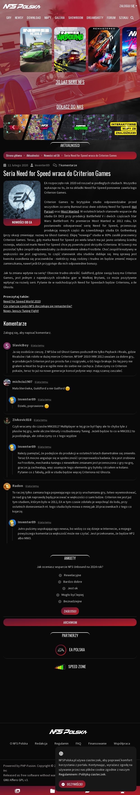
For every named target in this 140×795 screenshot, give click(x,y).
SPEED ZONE (70, 667)
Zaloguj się (127, 5)
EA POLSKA (70, 650)
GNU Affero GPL (13, 780)
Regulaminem (68, 774)
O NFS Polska (19, 743)
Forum (111, 17)
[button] (13, 127)
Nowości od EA (52, 155)
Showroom (75, 17)
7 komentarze (67, 165)
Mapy (47, 17)
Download (34, 17)
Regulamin (62, 743)
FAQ (78, 743)
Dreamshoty (95, 17)
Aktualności (33, 155)
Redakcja (41, 743)
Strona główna (14, 155)
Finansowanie (97, 743)
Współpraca (122, 743)
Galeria (60, 17)
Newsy (19, 17)
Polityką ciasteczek (92, 774)
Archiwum (70, 622)
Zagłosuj (70, 611)
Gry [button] (8, 17)
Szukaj (126, 17)
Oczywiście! (72, 784)
